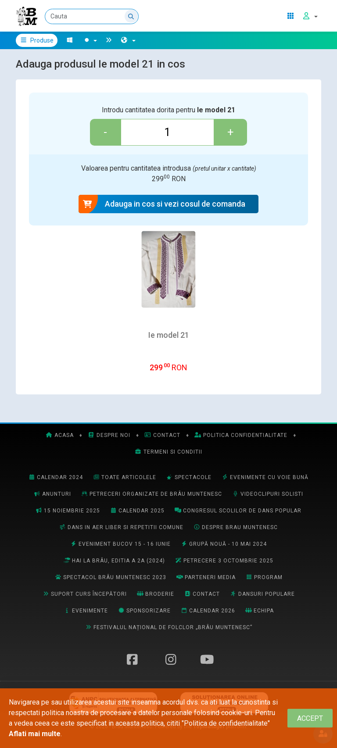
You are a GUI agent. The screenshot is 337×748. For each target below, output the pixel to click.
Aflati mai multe (35, 734)
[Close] (310, 718)
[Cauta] (92, 16)
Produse (37, 40)
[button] (128, 40)
